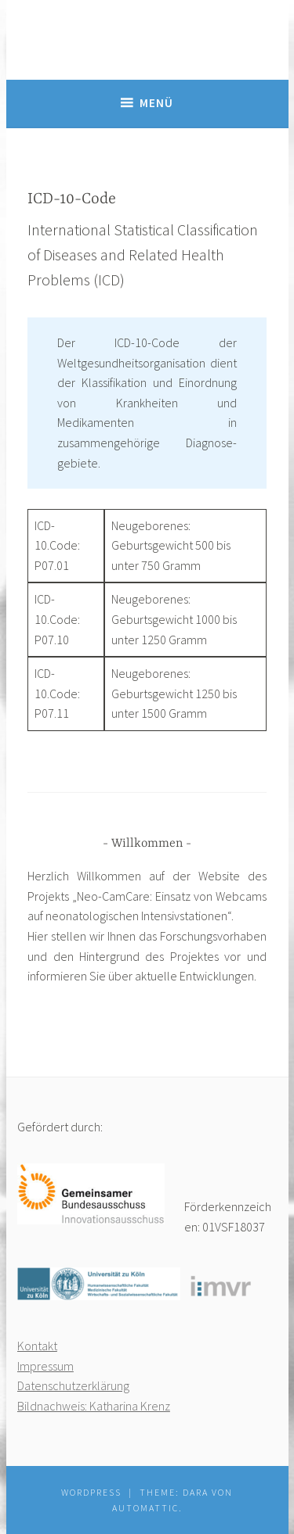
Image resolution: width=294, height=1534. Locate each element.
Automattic (145, 1508)
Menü (156, 102)
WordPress (91, 1492)
